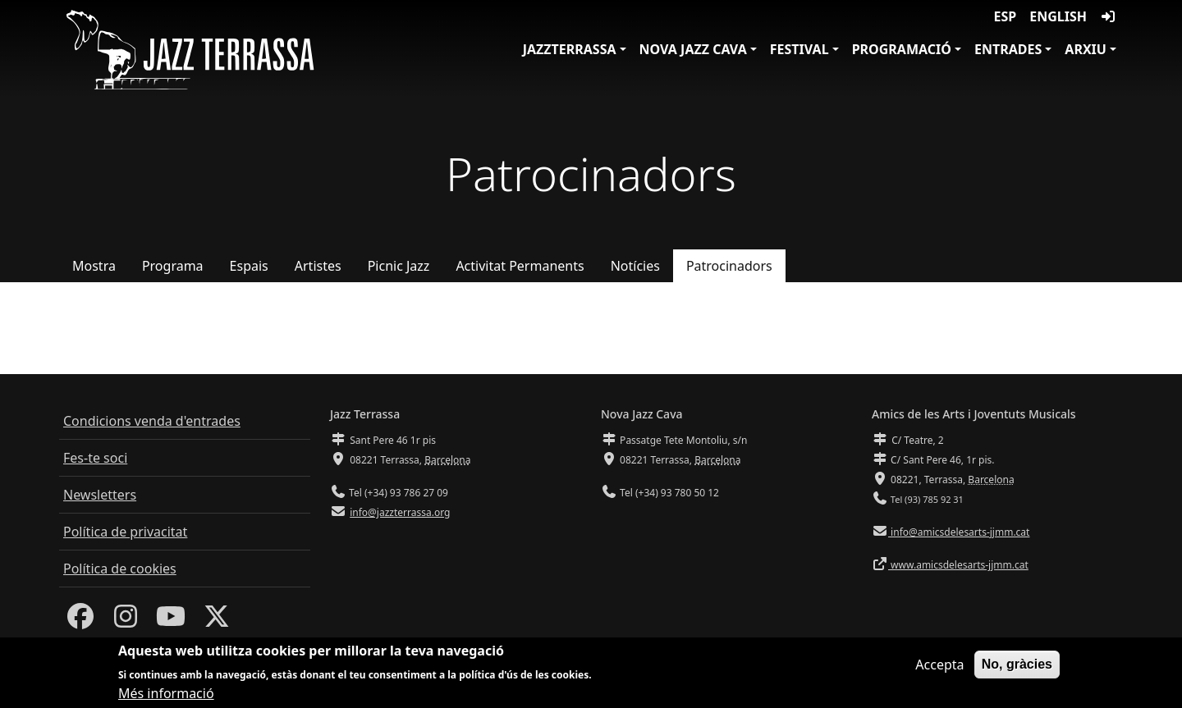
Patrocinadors (729, 266)
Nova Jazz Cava (693, 49)
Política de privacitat (125, 532)
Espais (249, 266)
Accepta (939, 670)
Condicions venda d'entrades (152, 421)
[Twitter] (216, 621)
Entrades (1008, 49)
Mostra (94, 266)
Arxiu (1085, 49)
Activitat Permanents (520, 266)
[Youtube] (170, 621)
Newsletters (99, 495)
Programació (901, 49)
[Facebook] (80, 621)
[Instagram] (125, 621)
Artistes (318, 266)
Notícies (635, 266)
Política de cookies (119, 569)
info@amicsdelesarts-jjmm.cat (958, 532)
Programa (173, 266)
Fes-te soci (95, 458)
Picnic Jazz (399, 266)
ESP (1005, 16)
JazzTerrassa (569, 49)
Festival (799, 49)
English (1058, 16)
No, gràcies (1017, 670)
